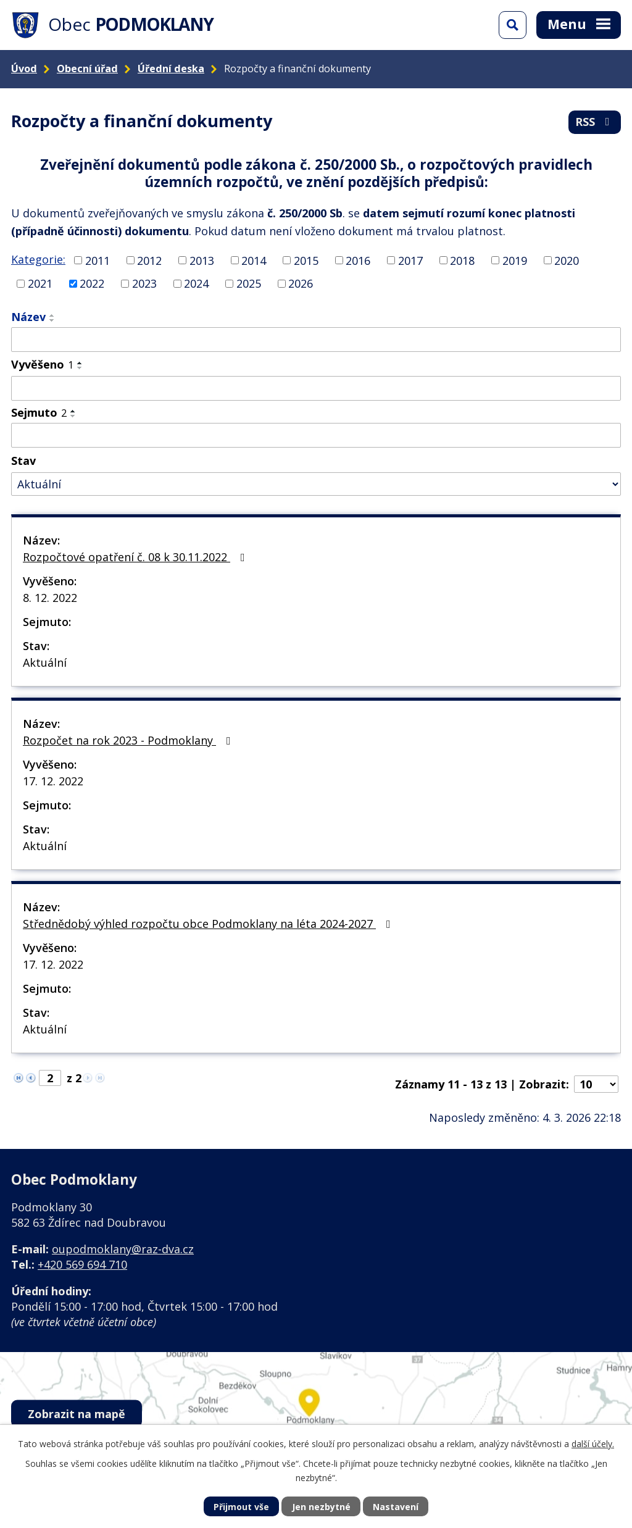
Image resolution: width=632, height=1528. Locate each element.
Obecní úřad (87, 68)
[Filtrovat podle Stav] (316, 484)
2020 (566, 260)
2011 (97, 260)
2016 (358, 260)
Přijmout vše (241, 1507)
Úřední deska (171, 68)
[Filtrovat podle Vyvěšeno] (316, 388)
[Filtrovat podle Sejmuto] (316, 435)
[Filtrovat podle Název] (316, 339)
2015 (306, 260)
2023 (144, 283)
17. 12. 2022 (53, 781)
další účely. (593, 1444)
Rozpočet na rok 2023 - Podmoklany (129, 740)
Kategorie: (38, 259)
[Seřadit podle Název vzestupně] (52, 315)
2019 (514, 260)
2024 (196, 283)
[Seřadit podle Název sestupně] (52, 320)
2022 (92, 283)
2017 (410, 260)
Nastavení (395, 1507)
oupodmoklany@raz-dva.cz (123, 1249)
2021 (40, 283)
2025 (248, 283)
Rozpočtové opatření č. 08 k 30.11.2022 (136, 556)
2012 (149, 260)
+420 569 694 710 (82, 1264)
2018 (462, 260)
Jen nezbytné (321, 1507)
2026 (300, 283)
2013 (201, 260)
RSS (595, 121)
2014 (253, 260)
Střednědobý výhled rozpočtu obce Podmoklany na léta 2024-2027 (209, 923)
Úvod (24, 68)
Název (28, 316)
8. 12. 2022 (50, 597)
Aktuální (45, 662)
